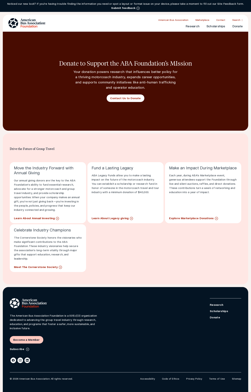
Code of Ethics (170, 378)
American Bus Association (173, 20)
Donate (237, 26)
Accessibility (147, 378)
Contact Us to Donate (125, 98)
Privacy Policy (194, 378)
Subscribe (17, 349)
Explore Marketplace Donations (191, 218)
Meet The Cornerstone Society (36, 267)
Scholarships (215, 26)
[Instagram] (20, 360)
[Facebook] (13, 360)
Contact (220, 20)
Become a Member (26, 339)
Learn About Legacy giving (110, 218)
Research (193, 26)
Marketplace (202, 20)
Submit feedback (123, 7)
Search (236, 20)
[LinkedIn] (27, 360)
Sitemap (236, 378)
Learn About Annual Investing (34, 218)
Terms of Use (217, 378)
